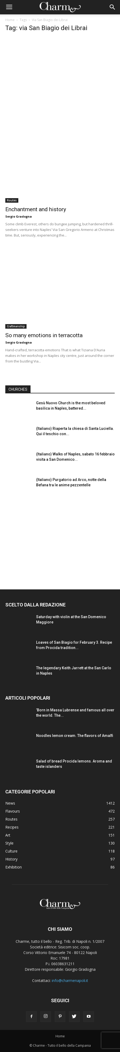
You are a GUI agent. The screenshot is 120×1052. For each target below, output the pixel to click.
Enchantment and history (35, 209)
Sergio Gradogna (18, 216)
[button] (112, 7)
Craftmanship (16, 326)
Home (10, 20)
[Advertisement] (60, 537)
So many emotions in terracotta (44, 335)
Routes (12, 200)
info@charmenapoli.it (70, 980)
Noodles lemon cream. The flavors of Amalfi (74, 735)
